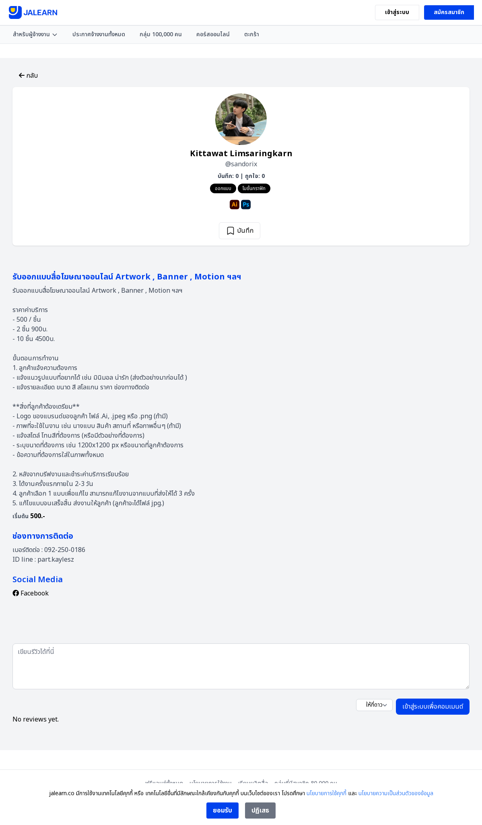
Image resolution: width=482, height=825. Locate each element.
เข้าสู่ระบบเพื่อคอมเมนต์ (432, 706)
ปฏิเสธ (260, 810)
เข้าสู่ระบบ (397, 12)
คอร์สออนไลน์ (213, 34)
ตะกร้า (251, 34)
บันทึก (239, 231)
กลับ (28, 76)
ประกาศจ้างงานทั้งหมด (98, 34)
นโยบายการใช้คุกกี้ (326, 793)
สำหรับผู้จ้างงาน (35, 34)
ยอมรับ (222, 810)
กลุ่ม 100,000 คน (161, 34)
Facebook (30, 593)
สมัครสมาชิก (449, 12)
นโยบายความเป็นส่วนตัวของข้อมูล (395, 793)
